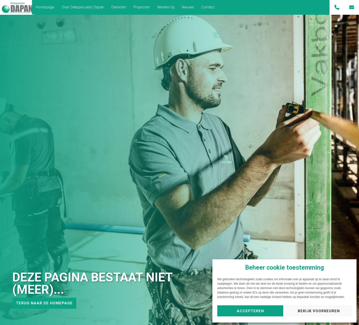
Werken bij (168, 7)
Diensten (121, 7)
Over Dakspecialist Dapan (85, 7)
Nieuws (190, 7)
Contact (210, 7)
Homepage (47, 7)
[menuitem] (47, 7)
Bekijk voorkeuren (319, 311)
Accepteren (250, 311)
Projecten (144, 7)
